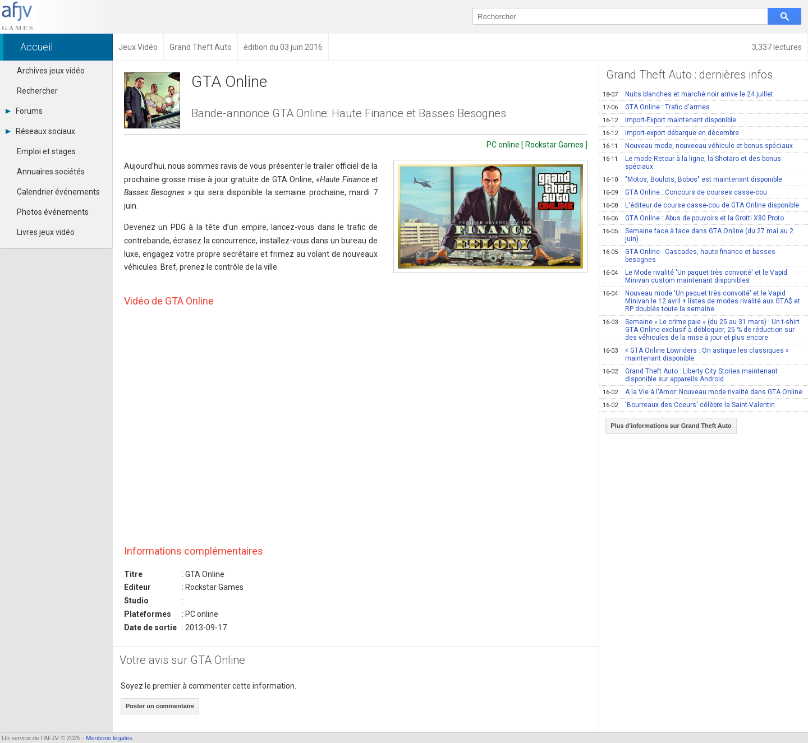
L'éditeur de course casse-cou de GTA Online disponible (701, 205)
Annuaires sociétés (51, 171)
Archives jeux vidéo (51, 70)
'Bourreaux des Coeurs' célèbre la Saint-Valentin (689, 405)
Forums (24, 111)
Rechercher (37, 90)
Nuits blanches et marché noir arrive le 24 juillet (688, 94)
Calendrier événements (58, 191)
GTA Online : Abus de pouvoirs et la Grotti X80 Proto (693, 218)
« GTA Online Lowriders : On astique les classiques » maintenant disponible (696, 354)
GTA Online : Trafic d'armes (656, 107)
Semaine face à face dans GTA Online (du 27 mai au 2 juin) (698, 235)
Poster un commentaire (160, 706)
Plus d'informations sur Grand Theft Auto (671, 425)
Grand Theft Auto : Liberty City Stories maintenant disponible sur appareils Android (690, 375)
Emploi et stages (46, 151)
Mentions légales (109, 738)
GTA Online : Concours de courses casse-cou (685, 192)
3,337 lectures (777, 47)
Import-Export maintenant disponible (669, 120)
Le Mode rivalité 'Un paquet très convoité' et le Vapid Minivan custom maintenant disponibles (695, 276)
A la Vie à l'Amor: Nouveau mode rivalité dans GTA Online (702, 392)
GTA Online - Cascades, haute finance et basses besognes (689, 256)
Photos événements (53, 211)
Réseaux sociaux (40, 131)
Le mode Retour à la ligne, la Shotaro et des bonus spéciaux (692, 162)
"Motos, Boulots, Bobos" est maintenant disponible (692, 179)
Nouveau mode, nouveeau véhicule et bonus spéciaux (698, 146)
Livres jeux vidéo (46, 232)
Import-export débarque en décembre (671, 133)
